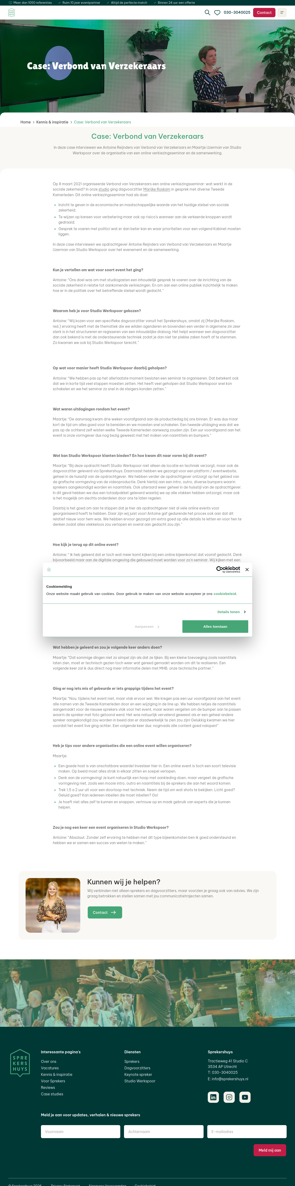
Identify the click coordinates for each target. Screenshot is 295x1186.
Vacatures (50, 1068)
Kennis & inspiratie (52, 122)
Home (25, 122)
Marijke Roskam (156, 189)
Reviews (48, 1087)
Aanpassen (147, 626)
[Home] (11, 12)
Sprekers (132, 1061)
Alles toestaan (215, 626)
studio (104, 189)
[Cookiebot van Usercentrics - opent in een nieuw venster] (219, 569)
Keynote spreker (138, 1074)
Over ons (48, 1061)
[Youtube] (245, 1097)
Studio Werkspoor (139, 1081)
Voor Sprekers (53, 1081)
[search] (207, 12)
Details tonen (229, 612)
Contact (264, 12)
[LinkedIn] (213, 1097)
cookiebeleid (225, 594)
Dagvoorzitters (137, 1068)
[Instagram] (229, 1097)
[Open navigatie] (282, 12)
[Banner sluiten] (247, 569)
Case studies (52, 1094)
